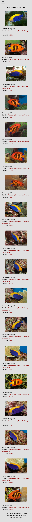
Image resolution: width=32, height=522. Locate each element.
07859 (11, 170)
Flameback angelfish (14, 31)
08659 (11, 312)
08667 (11, 61)
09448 (11, 454)
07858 (11, 144)
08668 (11, 396)
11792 (11, 90)
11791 (11, 35)
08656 (11, 226)
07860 (11, 197)
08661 (11, 369)
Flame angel (12, 59)
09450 (11, 509)
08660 (11, 341)
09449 (11, 482)
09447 (11, 425)
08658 (11, 283)
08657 (11, 254)
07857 (11, 117)
